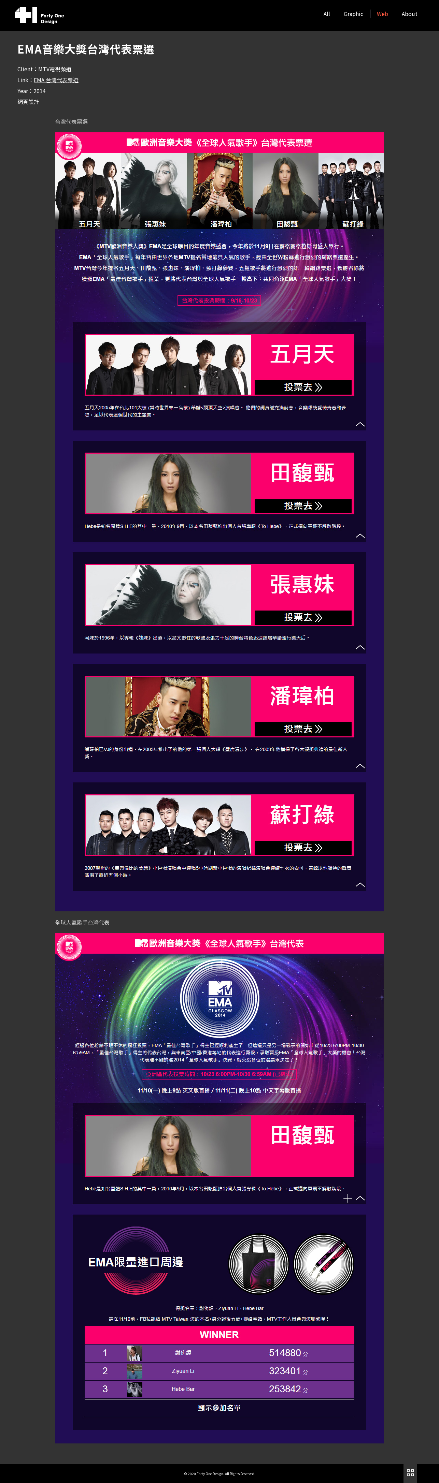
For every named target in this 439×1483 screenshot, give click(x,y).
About (409, 14)
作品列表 (410, 1473)
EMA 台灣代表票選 (56, 80)
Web (382, 14)
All (327, 14)
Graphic (353, 14)
